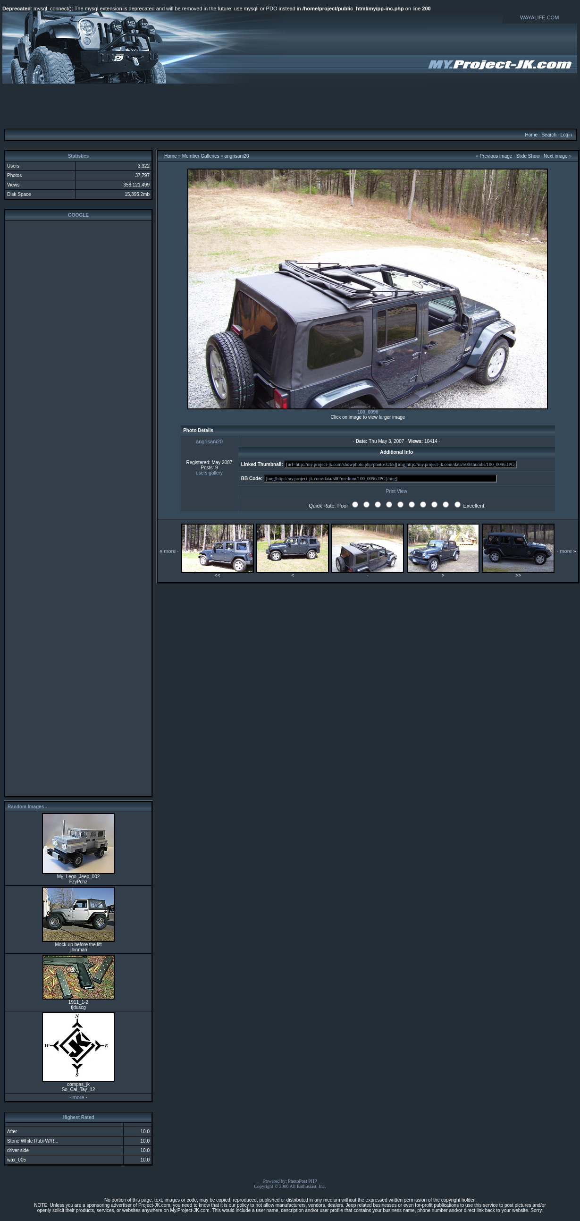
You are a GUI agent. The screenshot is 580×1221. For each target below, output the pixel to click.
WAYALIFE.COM (539, 17)
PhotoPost (297, 1181)
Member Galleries (200, 156)
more (78, 1097)
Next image (556, 156)
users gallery (209, 472)
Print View (396, 491)
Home (531, 134)
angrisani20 (237, 156)
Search (548, 134)
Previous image (495, 156)
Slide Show (528, 156)
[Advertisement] (290, 105)
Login (566, 134)
